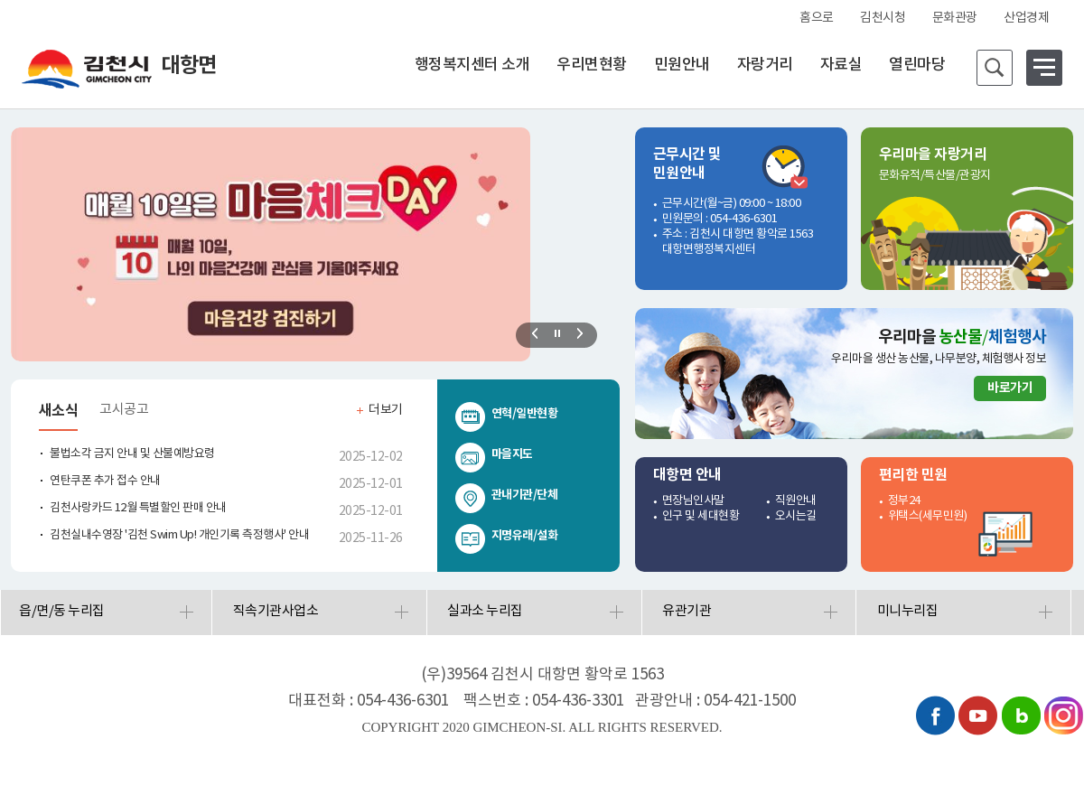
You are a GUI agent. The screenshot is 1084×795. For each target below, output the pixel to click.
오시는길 (796, 516)
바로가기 (1010, 388)
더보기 (386, 410)
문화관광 (954, 18)
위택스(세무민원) (927, 516)
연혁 (501, 414)
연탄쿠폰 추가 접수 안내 (105, 481)
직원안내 (796, 501)
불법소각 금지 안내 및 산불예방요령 (132, 454)
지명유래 (512, 535)
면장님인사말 (693, 501)
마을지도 (512, 454)
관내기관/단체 (524, 495)
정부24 (904, 501)
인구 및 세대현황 (701, 516)
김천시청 (882, 18)
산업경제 (1026, 18)
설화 (547, 535)
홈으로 (816, 18)
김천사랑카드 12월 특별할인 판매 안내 (138, 508)
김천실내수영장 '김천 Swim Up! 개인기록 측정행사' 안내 (179, 535)
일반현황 (536, 414)
